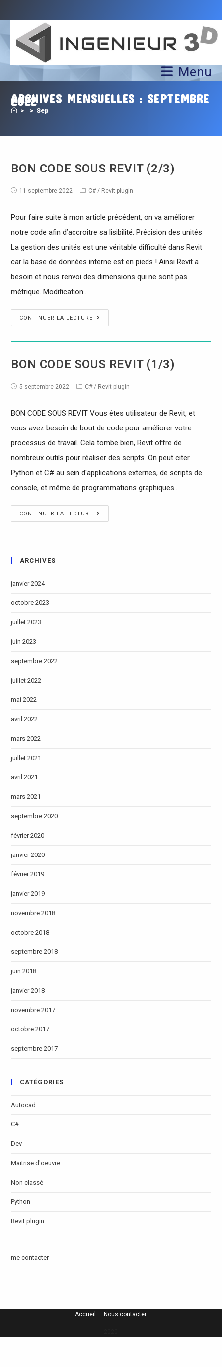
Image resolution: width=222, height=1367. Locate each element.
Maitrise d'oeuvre (35, 1163)
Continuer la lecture (59, 318)
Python (20, 1201)
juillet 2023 (26, 622)
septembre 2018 (34, 951)
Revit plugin (117, 190)
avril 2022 (24, 719)
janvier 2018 (28, 990)
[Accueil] (14, 110)
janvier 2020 (28, 854)
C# (92, 190)
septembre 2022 (34, 661)
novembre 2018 (33, 913)
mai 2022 (24, 699)
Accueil (85, 1314)
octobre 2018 (30, 932)
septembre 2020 (34, 816)
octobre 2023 (30, 602)
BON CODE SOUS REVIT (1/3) (93, 364)
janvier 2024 (28, 583)
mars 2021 (26, 796)
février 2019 (27, 874)
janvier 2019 (28, 893)
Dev (16, 1143)
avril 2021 (24, 777)
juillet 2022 (26, 680)
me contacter (30, 1257)
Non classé (27, 1182)
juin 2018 (23, 971)
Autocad (23, 1105)
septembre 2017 (34, 1048)
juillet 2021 (26, 758)
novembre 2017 (33, 1010)
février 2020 (27, 835)
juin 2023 (23, 641)
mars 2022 (26, 738)
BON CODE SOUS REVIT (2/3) (93, 168)
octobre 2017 (30, 1029)
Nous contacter (125, 1314)
